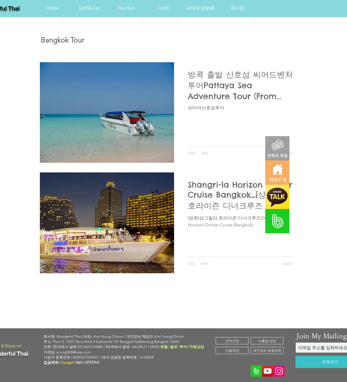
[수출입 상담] (267, 340)
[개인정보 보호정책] (267, 350)
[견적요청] (232, 340)
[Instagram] (279, 371)
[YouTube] (267, 371)
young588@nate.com (73, 352)
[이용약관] (232, 350)
